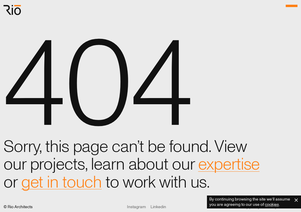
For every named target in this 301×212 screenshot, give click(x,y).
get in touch (61, 182)
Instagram (136, 207)
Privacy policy (247, 207)
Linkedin (158, 207)
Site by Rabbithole (281, 207)
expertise (229, 164)
